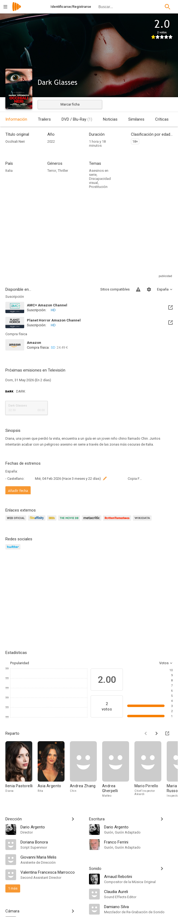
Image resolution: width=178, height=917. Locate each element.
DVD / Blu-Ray (77, 119)
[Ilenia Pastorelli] (21, 769)
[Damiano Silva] (138, 906)
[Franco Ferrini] (138, 842)
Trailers (44, 119)
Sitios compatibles (115, 289)
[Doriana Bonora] (52, 842)
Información (16, 119)
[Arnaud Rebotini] (138, 876)
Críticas (162, 119)
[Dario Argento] (52, 827)
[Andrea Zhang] (86, 769)
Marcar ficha (70, 104)
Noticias (110, 119)
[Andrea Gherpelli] (118, 769)
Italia (9, 171)
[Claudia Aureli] (138, 891)
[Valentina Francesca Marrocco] (52, 872)
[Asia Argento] (54, 769)
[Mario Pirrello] (150, 769)
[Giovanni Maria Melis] (52, 857)
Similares (136, 119)
